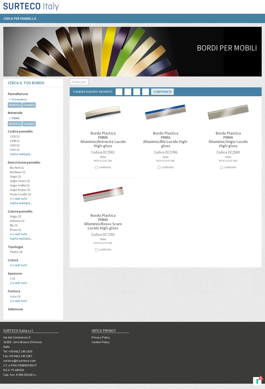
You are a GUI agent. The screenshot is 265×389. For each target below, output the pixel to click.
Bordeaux (17, 172)
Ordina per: (79, 82)
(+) (18, 199)
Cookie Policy (101, 342)
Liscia (15, 296)
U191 (15, 150)
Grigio (15, 176)
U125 (15, 136)
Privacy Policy (101, 337)
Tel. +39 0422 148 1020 (17, 351)
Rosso (15, 230)
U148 (15, 141)
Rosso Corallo (20, 194)
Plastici (16, 252)
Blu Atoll (17, 168)
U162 (15, 145)
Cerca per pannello (19, 20)
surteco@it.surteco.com (19, 361)
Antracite (17, 221)
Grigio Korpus (20, 190)
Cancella (29, 105)
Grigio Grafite (20, 185)
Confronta (162, 92)
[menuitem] (22, 20)
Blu (14, 225)
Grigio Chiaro (20, 181)
